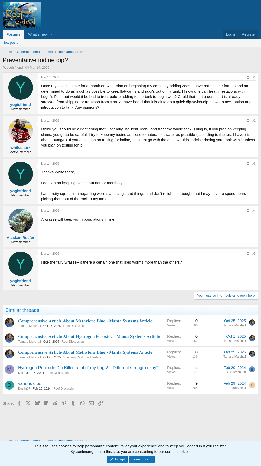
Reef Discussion (74, 326)
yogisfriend (15, 67)
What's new (38, 34)
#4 (254, 210)
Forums (13, 34)
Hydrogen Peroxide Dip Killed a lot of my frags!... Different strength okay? (88, 367)
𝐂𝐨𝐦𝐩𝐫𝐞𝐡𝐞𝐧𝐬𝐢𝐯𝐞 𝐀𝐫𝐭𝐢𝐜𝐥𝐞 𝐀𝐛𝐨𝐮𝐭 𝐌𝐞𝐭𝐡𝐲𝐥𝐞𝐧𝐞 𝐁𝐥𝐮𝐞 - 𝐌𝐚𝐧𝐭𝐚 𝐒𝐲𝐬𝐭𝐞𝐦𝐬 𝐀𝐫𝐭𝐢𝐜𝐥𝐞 (85, 320)
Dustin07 (24, 388)
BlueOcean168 (236, 372)
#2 (254, 120)
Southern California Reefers (82, 357)
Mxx (21, 373)
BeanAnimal (237, 388)
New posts (10, 43)
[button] (51, 34)
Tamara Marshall (29, 326)
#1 (254, 77)
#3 (254, 163)
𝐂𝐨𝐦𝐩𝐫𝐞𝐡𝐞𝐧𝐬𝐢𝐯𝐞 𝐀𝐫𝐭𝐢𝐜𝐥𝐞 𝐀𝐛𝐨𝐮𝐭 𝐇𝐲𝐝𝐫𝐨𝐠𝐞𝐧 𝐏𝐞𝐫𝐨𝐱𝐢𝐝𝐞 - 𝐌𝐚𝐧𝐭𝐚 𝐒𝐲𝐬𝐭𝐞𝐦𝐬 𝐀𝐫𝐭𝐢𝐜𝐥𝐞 (89, 336)
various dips (29, 383)
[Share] (247, 77)
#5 (254, 253)
